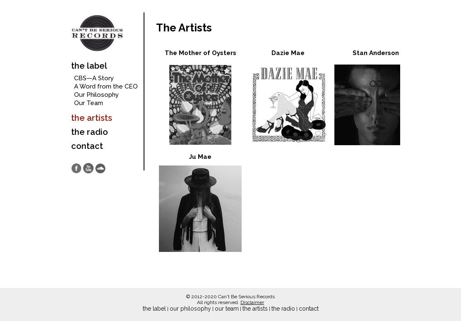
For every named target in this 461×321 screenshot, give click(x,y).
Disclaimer (252, 302)
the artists (91, 118)
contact (87, 146)
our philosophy (190, 308)
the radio (89, 132)
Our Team (88, 103)
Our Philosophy (96, 94)
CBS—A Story (94, 78)
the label (89, 66)
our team (227, 308)
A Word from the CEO (106, 86)
